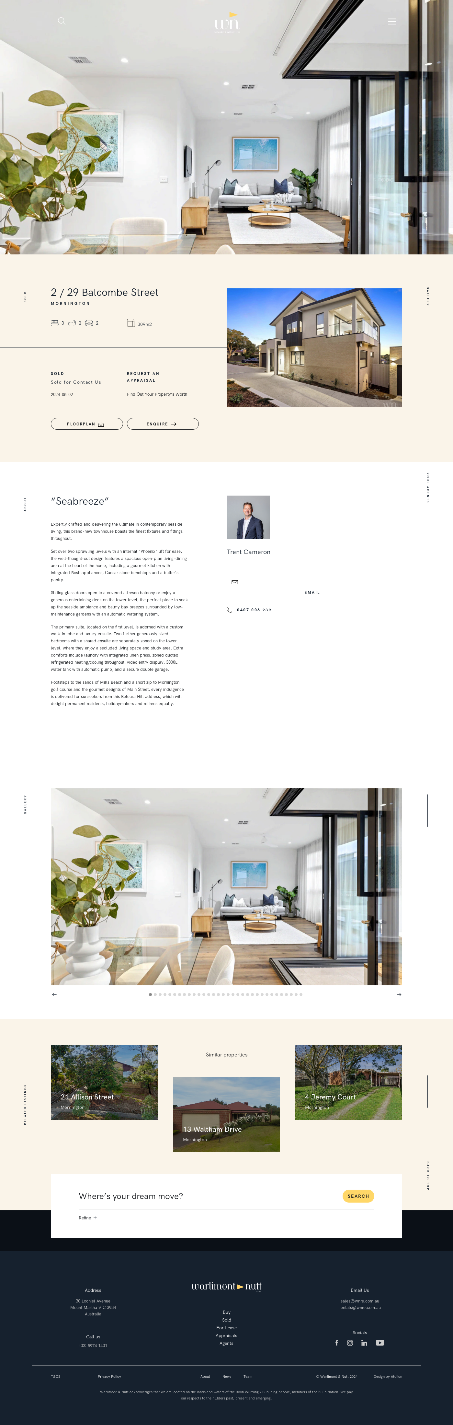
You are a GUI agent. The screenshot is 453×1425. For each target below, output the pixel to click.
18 (234, 993)
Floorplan (79, 424)
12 (204, 993)
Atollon (396, 1374)
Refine (88, 1215)
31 (297, 993)
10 (195, 993)
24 (263, 993)
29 (287, 993)
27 (277, 993)
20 (243, 993)
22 (253, 993)
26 (272, 993)
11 (200, 993)
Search (358, 1194)
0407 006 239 (254, 607)
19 (238, 993)
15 (219, 993)
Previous (54, 992)
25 (268, 993)
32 (302, 993)
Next (399, 992)
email (312, 590)
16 (224, 993)
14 (214, 993)
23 (258, 993)
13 (209, 993)
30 (292, 993)
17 (229, 993)
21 (248, 993)
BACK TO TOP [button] (427, 1173)
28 (282, 993)
